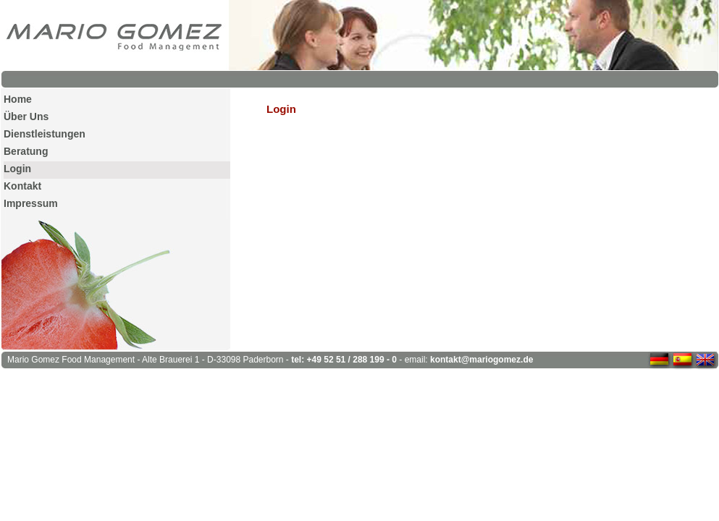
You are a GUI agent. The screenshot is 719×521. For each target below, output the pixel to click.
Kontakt (22, 186)
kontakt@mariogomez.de (481, 360)
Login (17, 168)
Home (18, 99)
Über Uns (26, 116)
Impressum (31, 203)
